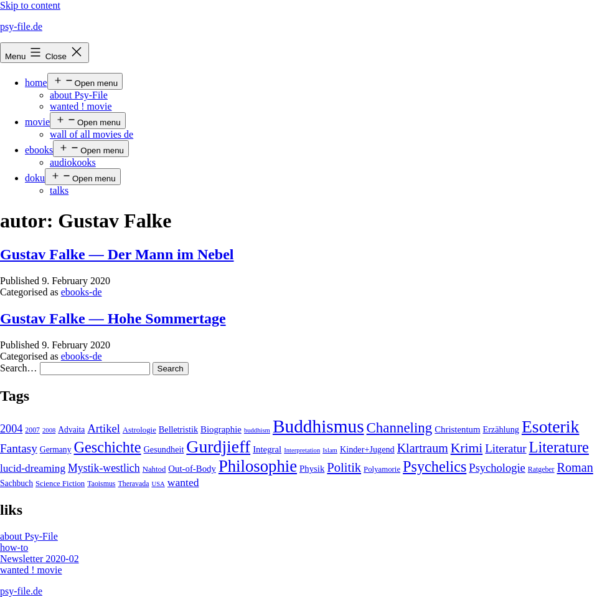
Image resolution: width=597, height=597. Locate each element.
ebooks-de (81, 292)
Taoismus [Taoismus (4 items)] (101, 483)
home (36, 82)
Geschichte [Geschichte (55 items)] (107, 447)
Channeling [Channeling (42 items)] (400, 428)
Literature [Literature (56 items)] (559, 447)
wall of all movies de (91, 134)
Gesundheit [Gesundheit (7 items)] (164, 449)
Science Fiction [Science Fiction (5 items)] (60, 483)
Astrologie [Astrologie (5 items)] (139, 430)
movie (37, 122)
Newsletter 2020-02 (39, 558)
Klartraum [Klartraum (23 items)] (422, 448)
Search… (18, 368)
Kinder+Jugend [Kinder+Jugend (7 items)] (367, 449)
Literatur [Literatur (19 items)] (505, 448)
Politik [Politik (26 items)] (344, 467)
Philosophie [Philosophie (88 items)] (258, 466)
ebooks (39, 150)
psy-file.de (21, 26)
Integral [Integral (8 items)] (267, 449)
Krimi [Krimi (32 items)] (467, 448)
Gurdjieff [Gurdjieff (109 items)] (218, 446)
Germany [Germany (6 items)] (56, 449)
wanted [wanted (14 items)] (183, 482)
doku (35, 178)
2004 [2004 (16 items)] (11, 429)
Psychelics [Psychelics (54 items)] (434, 466)
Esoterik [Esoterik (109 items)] (551, 426)
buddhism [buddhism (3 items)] (257, 430)
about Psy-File (79, 95)
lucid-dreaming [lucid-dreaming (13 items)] (32, 468)
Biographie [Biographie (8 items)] (221, 429)
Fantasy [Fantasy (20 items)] (18, 448)
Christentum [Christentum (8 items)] (457, 429)
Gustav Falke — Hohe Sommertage (113, 318)
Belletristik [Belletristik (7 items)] (178, 429)
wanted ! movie (81, 106)
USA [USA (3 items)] (157, 483)
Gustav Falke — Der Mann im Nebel (117, 254)
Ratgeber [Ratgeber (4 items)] (541, 469)
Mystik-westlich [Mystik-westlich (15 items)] (104, 468)
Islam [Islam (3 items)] (329, 450)
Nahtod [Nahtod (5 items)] (154, 469)
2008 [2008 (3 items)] (48, 430)
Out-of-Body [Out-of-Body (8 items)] (192, 469)
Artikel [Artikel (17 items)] (103, 429)
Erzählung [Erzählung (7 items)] (500, 429)
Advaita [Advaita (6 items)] (71, 429)
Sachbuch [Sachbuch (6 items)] (16, 483)
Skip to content (30, 5)
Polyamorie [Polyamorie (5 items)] (382, 469)
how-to (14, 547)
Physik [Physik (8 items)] (311, 469)
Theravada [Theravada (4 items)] (133, 483)
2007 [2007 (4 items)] (32, 430)
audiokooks (73, 162)
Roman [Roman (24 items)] (575, 467)
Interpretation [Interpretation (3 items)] (302, 450)
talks (59, 190)
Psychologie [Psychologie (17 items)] (497, 468)
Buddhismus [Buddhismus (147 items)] (318, 426)
